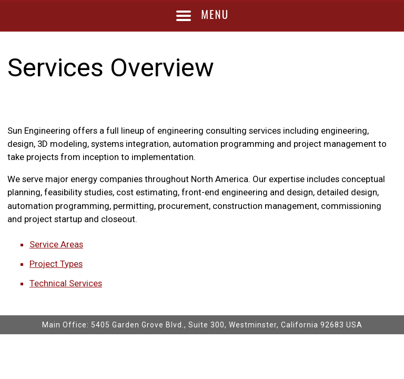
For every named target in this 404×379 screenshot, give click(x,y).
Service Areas (56, 244)
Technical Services (65, 283)
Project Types (56, 263)
